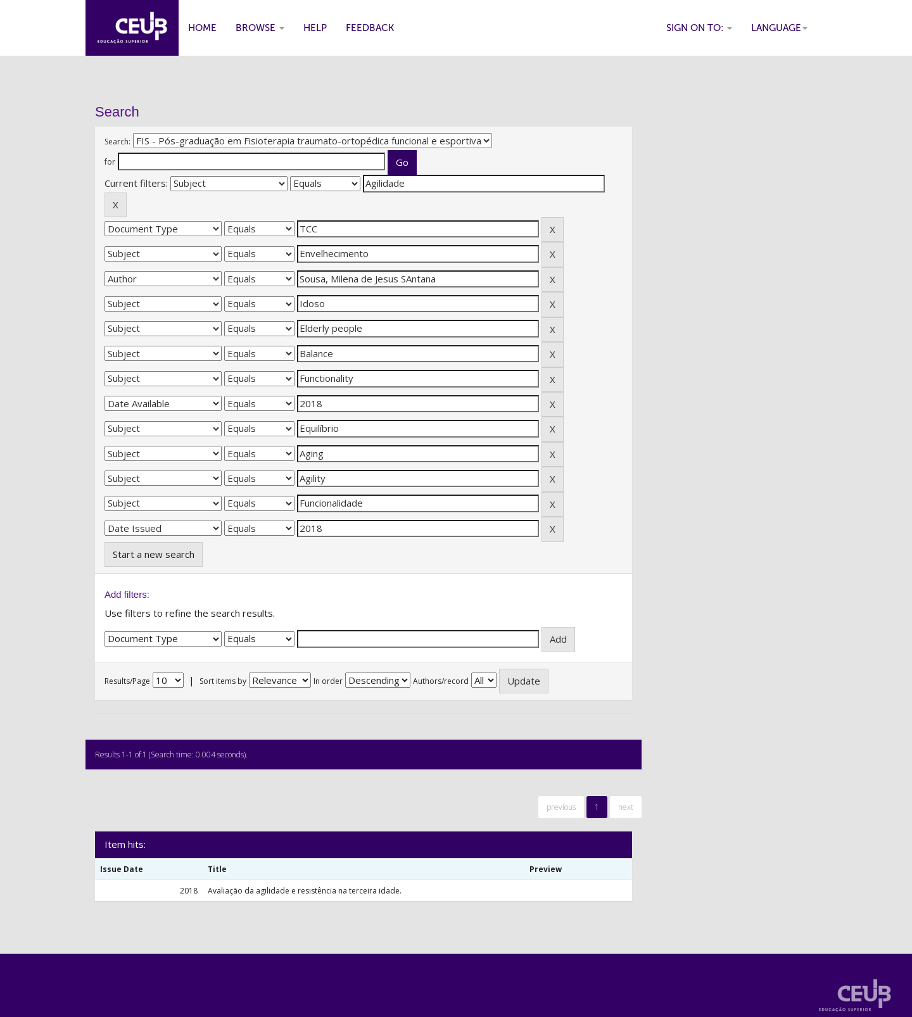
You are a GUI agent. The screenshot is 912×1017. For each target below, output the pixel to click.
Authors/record (441, 681)
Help (315, 28)
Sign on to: (699, 28)
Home (202, 28)
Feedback (370, 28)
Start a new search (153, 554)
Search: (117, 141)
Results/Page (127, 681)
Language (779, 28)
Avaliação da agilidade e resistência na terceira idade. (305, 890)
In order (328, 681)
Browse (260, 28)
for (109, 161)
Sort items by (223, 681)
